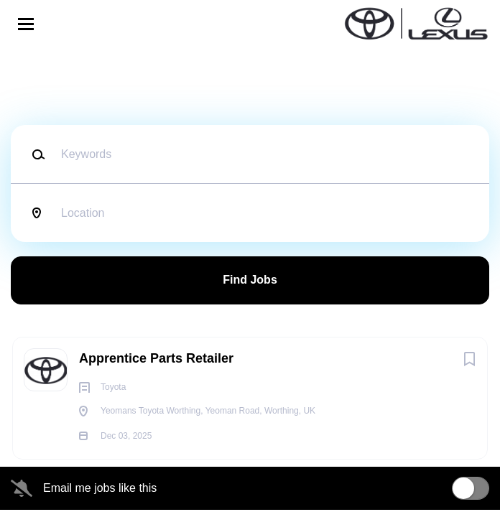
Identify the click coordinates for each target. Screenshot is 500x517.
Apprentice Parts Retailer (156, 358)
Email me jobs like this (100, 488)
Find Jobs (250, 280)
